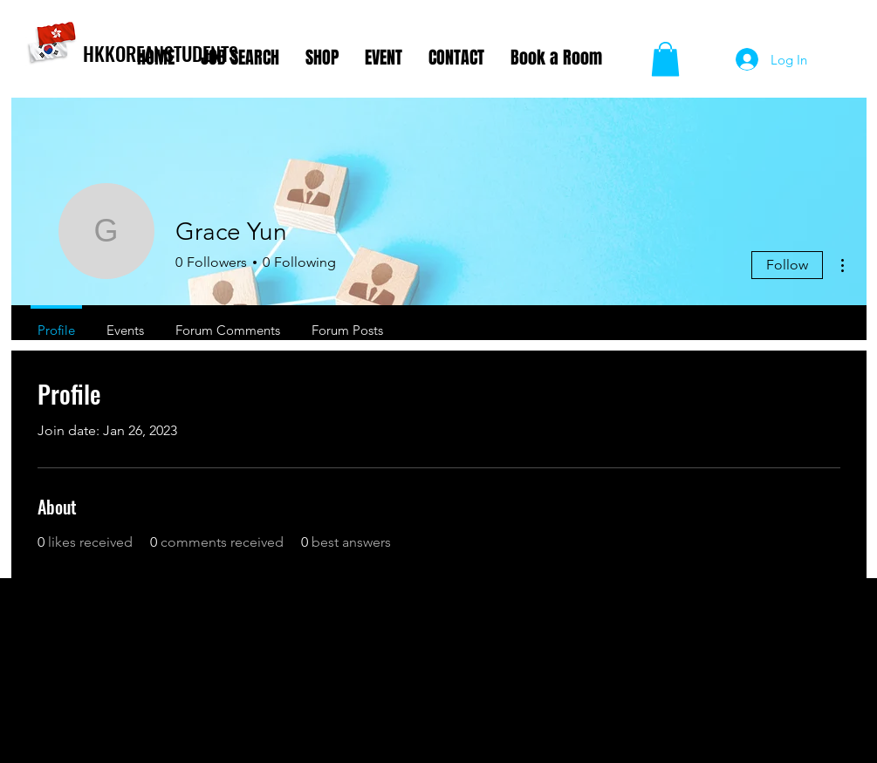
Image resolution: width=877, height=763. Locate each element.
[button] (665, 59)
